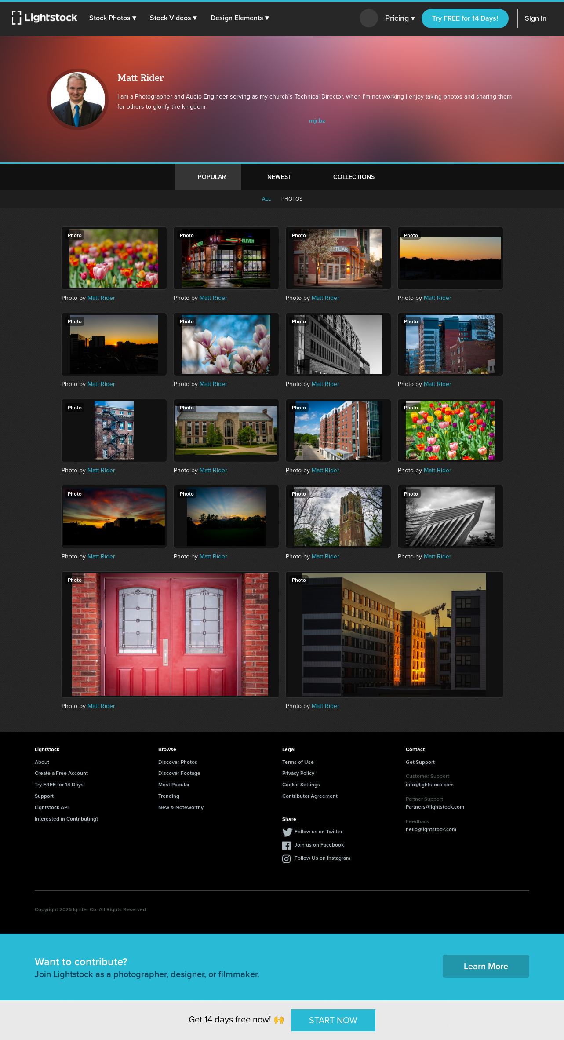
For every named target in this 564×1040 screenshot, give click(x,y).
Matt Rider (101, 298)
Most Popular (173, 784)
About (42, 762)
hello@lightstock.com (431, 829)
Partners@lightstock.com (435, 806)
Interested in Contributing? (67, 818)
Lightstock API (52, 807)
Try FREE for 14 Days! (465, 18)
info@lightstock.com (430, 784)
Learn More (486, 966)
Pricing (400, 18)
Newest (279, 176)
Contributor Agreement (310, 795)
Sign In (535, 18)
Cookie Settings (301, 784)
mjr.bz (317, 120)
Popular (212, 176)
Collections (354, 176)
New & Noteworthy (181, 807)
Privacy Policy (298, 773)
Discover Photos (177, 762)
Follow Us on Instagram (322, 857)
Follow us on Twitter (318, 831)
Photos (291, 199)
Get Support (420, 762)
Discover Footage (179, 773)
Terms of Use (298, 762)
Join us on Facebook (319, 844)
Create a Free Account (61, 773)
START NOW (333, 1019)
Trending (168, 795)
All (266, 199)
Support (44, 795)
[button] (114, 18)
